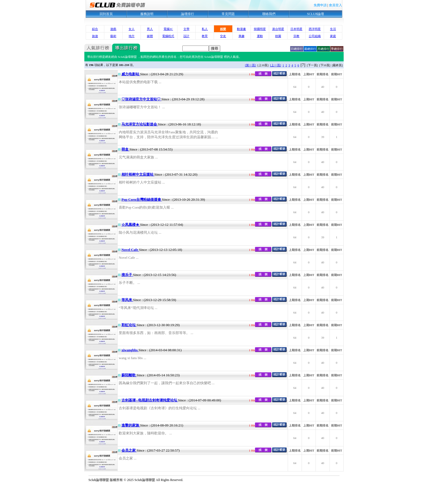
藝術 (113, 36)
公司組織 (315, 36)
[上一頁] (275, 65)
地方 (132, 36)
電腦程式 (168, 36)
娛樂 (223, 29)
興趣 (242, 36)
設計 (186, 36)
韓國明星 (260, 29)
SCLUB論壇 (315, 14)
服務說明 (146, 14)
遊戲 (113, 29)
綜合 (95, 29)
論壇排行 (187, 14)
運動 (260, 36)
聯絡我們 (268, 14)
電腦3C (168, 29)
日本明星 (296, 29)
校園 (278, 36)
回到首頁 (106, 14)
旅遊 (95, 36)
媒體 (150, 36)
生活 (333, 29)
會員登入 (335, 5)
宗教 (296, 36)
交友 (223, 36)
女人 (132, 29)
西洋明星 (315, 29)
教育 (205, 36)
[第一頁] (250, 65)
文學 (186, 29)
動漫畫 (241, 29)
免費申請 (320, 5)
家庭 (333, 36)
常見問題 (228, 14)
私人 (205, 29)
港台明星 (278, 29)
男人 (150, 29)
